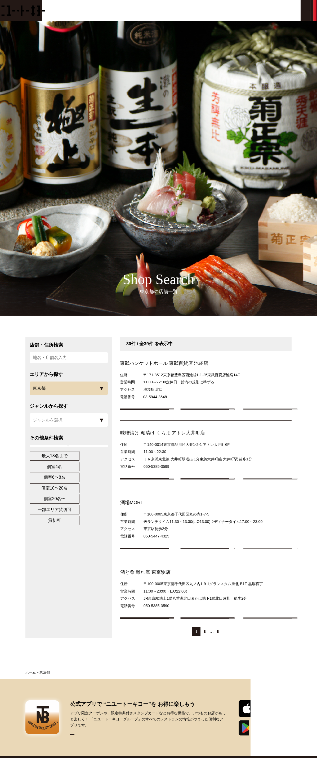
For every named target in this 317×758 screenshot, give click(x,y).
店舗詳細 (157, 412)
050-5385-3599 (167, 473)
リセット (68, 450)
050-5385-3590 (167, 626)
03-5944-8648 (155, 397)
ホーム (30, 699)
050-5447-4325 (167, 549)
